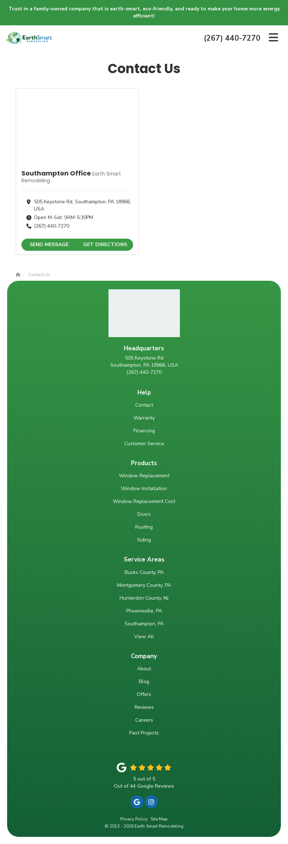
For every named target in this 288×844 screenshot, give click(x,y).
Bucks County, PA (144, 572)
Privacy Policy (133, 819)
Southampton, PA (144, 623)
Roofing (144, 527)
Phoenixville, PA (144, 610)
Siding (144, 540)
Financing (144, 430)
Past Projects (144, 732)
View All (144, 636)
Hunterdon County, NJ (144, 598)
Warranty (144, 418)
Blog (144, 681)
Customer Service (144, 443)
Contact (144, 405)
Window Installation (144, 488)
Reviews (144, 707)
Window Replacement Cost (144, 501)
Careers (144, 720)
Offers (144, 694)
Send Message (49, 244)
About (144, 668)
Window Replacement (144, 475)
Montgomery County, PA (144, 585)
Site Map (159, 819)
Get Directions (105, 244)
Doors (144, 514)
